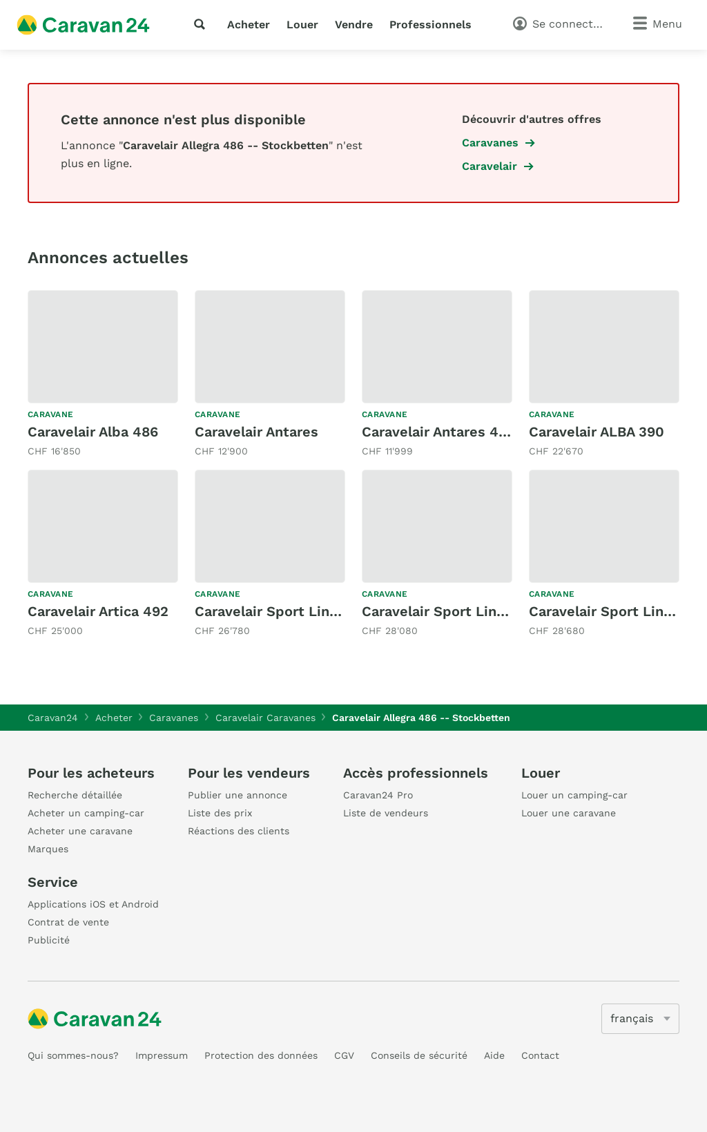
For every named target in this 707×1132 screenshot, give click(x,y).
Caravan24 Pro (378, 794)
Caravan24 (53, 717)
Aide (494, 1055)
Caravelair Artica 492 (98, 611)
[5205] (640, 1019)
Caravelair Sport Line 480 (281, 611)
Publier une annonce (237, 794)
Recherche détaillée (75, 794)
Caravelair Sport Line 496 (615, 611)
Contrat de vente (68, 922)
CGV (344, 1055)
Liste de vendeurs (385, 812)
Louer (302, 24)
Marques (48, 848)
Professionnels (430, 24)
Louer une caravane (568, 812)
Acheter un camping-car (86, 812)
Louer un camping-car (574, 794)
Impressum (161, 1055)
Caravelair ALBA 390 (596, 431)
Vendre (354, 24)
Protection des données (261, 1055)
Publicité (49, 940)
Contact (540, 1055)
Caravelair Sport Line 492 (448, 611)
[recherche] (202, 24)
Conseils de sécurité (419, 1055)
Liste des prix (220, 812)
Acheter (248, 24)
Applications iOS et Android (93, 904)
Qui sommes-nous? (73, 1055)
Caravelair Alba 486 (93, 431)
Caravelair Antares (256, 431)
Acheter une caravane (80, 830)
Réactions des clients (238, 830)
